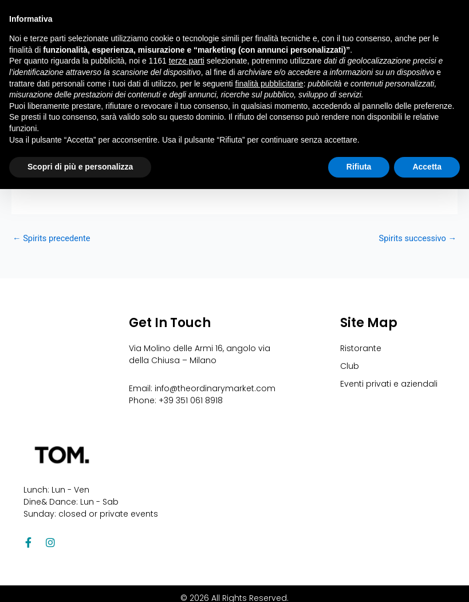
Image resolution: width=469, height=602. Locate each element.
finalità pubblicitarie (269, 83)
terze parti (186, 60)
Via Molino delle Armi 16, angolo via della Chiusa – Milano (199, 354)
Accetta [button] (427, 166)
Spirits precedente (51, 238)
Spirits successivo (417, 238)
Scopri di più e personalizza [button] (80, 166)
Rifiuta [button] (359, 166)
